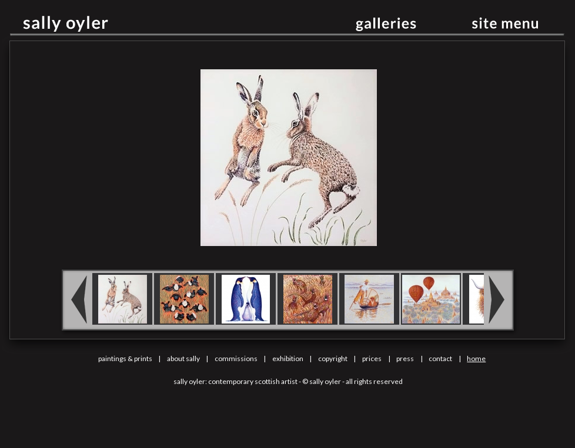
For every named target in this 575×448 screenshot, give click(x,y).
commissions (236, 358)
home (476, 358)
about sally (183, 358)
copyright (332, 358)
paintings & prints (125, 358)
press (405, 358)
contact (440, 358)
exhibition (287, 358)
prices (372, 358)
